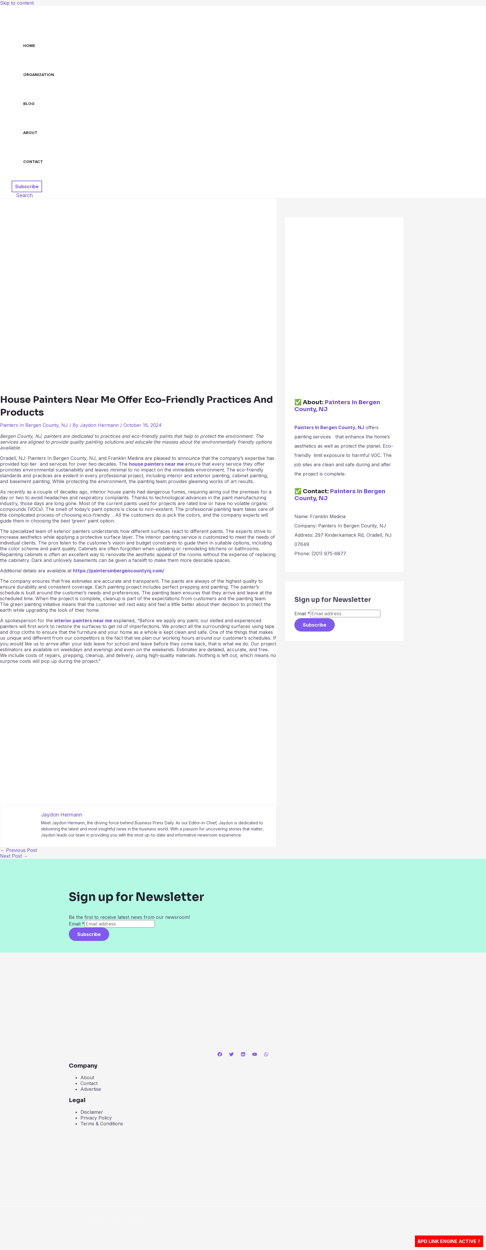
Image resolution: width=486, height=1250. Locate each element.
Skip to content (17, 3)
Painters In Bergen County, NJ (34, 425)
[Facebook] (219, 1055)
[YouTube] (254, 1055)
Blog (29, 103)
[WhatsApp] (266, 1055)
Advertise (90, 1089)
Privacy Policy (96, 1118)
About (30, 132)
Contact (33, 161)
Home (29, 45)
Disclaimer (91, 1112)
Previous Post (18, 850)
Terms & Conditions (101, 1123)
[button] (27, 186)
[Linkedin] (243, 1055)
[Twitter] (231, 1055)
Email (302, 613)
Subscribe (314, 625)
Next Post (14, 856)
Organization (38, 74)
